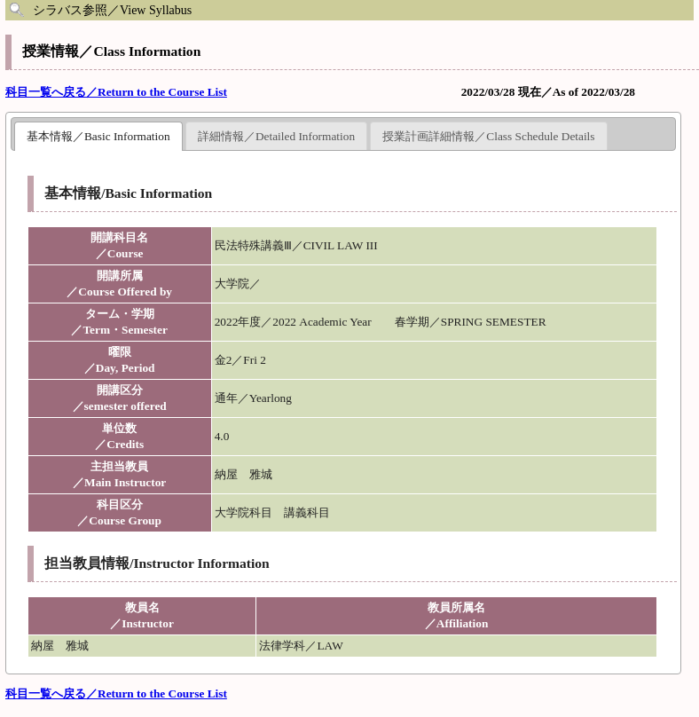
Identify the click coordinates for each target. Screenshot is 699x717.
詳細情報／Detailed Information (276, 136)
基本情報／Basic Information (98, 136)
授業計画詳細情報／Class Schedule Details (488, 136)
